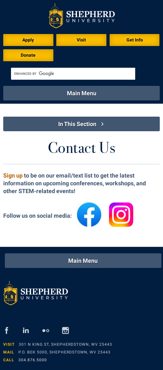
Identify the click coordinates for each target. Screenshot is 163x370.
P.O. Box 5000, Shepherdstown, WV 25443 (64, 352)
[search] (73, 74)
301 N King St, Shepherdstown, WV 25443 (65, 344)
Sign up (13, 175)
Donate (28, 55)
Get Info (134, 39)
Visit (81, 39)
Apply (28, 39)
